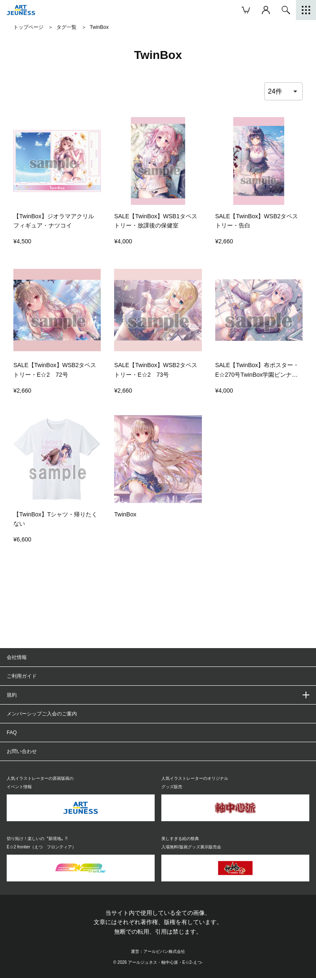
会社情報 (17, 657)
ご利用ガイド (22, 676)
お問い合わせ (22, 751)
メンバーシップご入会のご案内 (42, 714)
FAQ (12, 732)
